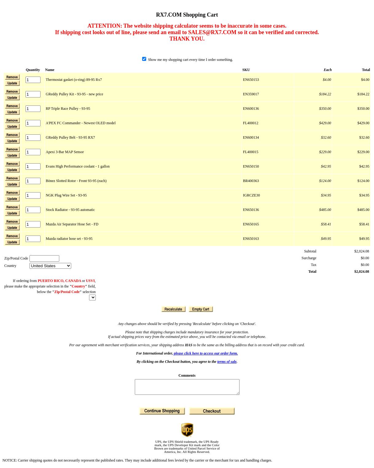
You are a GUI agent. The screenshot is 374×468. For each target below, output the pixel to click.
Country (10, 266)
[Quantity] (33, 80)
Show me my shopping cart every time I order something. (187, 60)
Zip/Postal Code (16, 258)
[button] (12, 83)
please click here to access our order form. (206, 353)
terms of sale (227, 361)
